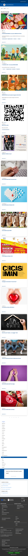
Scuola (3, 452)
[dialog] (14, 551)
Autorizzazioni (4, 519)
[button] (14, 554)
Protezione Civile (4, 450)
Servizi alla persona (4, 455)
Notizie (3, 92)
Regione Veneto (3, 1)
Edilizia (3, 437)
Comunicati (4, 122)
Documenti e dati (4, 514)
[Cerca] (26, 4)
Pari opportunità (4, 447)
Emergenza (3, 438)
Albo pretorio (3, 541)
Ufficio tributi (4, 464)
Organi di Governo (4, 505)
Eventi (16, 524)
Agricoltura (3, 423)
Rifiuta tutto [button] (17, 552)
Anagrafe (3, 426)
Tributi (3, 460)
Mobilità (3, 443)
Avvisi (3, 30)
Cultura (3, 433)
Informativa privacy (4, 542)
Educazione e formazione (20, 506)
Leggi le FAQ (17, 531)
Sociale (3, 457)
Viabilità (3, 467)
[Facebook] (22, 500)
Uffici (2, 508)
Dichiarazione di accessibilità (6, 545)
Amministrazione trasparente (6, 539)
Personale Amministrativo (5, 512)
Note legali (3, 544)
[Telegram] (22, 501)
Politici (3, 511)
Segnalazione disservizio (19, 530)
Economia (3, 435)
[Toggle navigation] (1, 4)
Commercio (3, 430)
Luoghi (16, 523)
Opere (3, 445)
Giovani (3, 440)
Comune (3, 431)
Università (3, 465)
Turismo (3, 462)
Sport (2, 458)
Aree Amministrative (5, 506)
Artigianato (3, 428)
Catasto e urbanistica (20, 505)
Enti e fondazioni (4, 509)
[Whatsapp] (24, 501)
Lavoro (3, 442)
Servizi (3, 453)
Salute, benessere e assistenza (6, 518)
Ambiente (3, 425)
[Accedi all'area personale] (23, 1)
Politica (3, 448)
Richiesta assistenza (18, 533)
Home (2, 8)
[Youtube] (24, 500)
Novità (5, 8)
